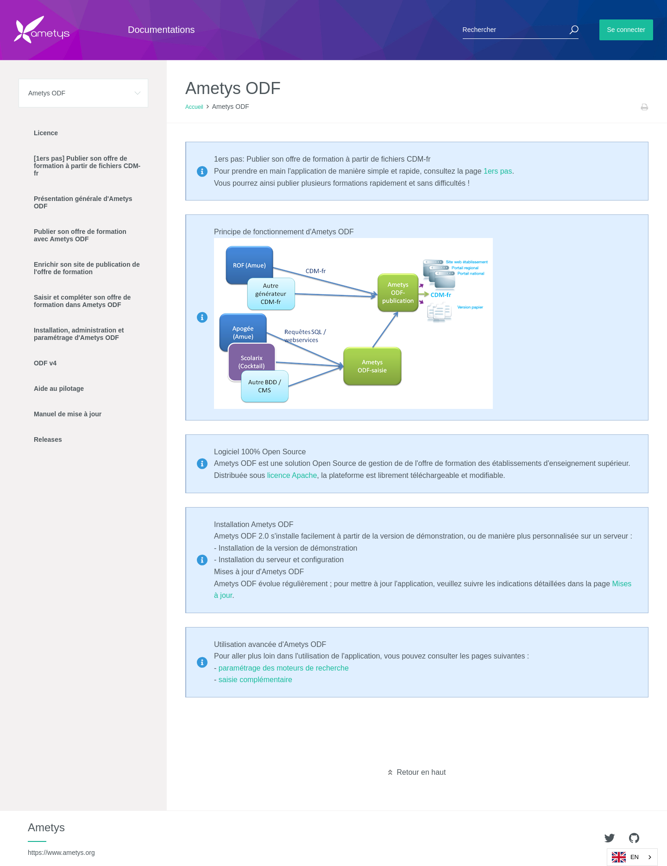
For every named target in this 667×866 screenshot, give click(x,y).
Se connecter (626, 29)
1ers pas (498, 171)
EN (625, 857)
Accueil (194, 107)
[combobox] (632, 857)
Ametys (61, 838)
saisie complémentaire (255, 680)
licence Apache (292, 475)
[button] (83, 93)
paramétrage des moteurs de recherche (284, 668)
